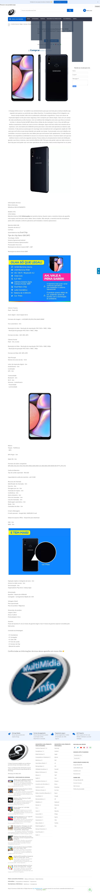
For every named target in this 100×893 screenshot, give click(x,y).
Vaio (56, 826)
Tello (56, 820)
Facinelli (56, 769)
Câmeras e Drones (40, 790)
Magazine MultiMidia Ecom (55, 19)
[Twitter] (78, 747)
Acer (56, 778)
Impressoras (39, 820)
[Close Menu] (97, 2)
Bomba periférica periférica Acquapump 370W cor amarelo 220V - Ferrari (23, 856)
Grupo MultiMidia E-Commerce (61, 2)
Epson (56, 793)
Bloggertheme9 (45, 891)
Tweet (53, 45)
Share (51, 45)
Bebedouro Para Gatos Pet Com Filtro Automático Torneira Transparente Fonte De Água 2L (23, 838)
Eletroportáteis (39, 766)
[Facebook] (74, 747)
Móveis (37, 775)
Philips (56, 814)
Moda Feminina (39, 754)
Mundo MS (77, 758)
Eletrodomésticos (40, 799)
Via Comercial (69, 19)
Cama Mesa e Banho (40, 763)
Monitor (37, 805)
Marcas (44, 19)
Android (56, 751)
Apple (56, 754)
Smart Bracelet (39, 832)
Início (28, 19)
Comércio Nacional (40, 748)
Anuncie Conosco (77, 783)
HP (55, 799)
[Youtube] (81, 747)
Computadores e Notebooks (42, 757)
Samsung (57, 748)
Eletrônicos (38, 760)
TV (36, 808)
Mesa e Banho (39, 823)
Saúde (37, 778)
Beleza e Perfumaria (40, 772)
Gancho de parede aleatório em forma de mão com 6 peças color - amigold (23, 866)
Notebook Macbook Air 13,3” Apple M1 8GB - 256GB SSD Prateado (23, 817)
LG (55, 763)
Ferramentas (39, 817)
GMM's (77, 19)
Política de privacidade (78, 789)
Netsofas (57, 811)
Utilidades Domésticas (41, 769)
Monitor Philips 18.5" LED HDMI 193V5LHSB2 (21, 808)
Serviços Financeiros (40, 829)
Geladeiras (38, 802)
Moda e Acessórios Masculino (43, 793)
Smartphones (39, 751)
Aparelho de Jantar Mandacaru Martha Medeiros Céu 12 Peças (23, 789)
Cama (37, 811)
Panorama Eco (76, 773)
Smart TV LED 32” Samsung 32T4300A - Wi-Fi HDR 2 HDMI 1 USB (23, 847)
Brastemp (57, 787)
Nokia (56, 772)
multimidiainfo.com (78, 767)
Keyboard (57, 802)
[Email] (90, 747)
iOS (55, 766)
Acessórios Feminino (40, 781)
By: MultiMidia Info (37, 888)
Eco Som (57, 790)
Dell (55, 760)
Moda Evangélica (40, 826)
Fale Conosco (76, 786)
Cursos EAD (38, 814)
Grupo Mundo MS (77, 764)
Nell (55, 808)
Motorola (57, 805)
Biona (56, 784)
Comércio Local (39, 787)
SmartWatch (38, 796)
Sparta (56, 817)
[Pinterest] (84, 747)
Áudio (37, 835)
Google (56, 796)
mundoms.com (77, 770)
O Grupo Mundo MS (78, 780)
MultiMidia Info (78, 755)
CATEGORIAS (36, 19)
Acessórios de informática (42, 784)
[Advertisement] (39, 720)
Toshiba (56, 823)
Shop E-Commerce (37, 891)
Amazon (56, 781)
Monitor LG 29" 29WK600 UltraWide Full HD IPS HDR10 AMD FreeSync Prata (23, 780)
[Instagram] (87, 747)
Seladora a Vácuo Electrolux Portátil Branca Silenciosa (22, 798)
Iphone (56, 757)
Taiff (56, 775)
